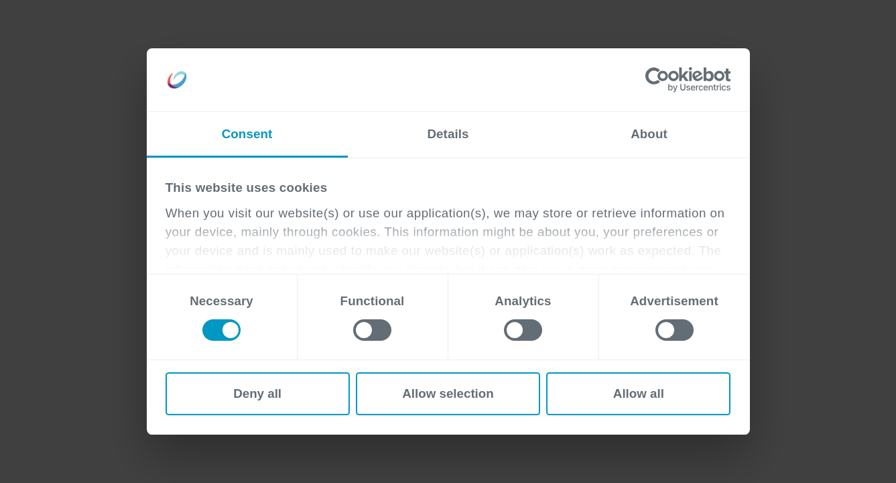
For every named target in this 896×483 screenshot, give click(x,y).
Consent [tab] (247, 134)
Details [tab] (447, 134)
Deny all (257, 393)
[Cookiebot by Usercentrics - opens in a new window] (671, 80)
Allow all (638, 393)
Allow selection (448, 393)
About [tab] (649, 134)
